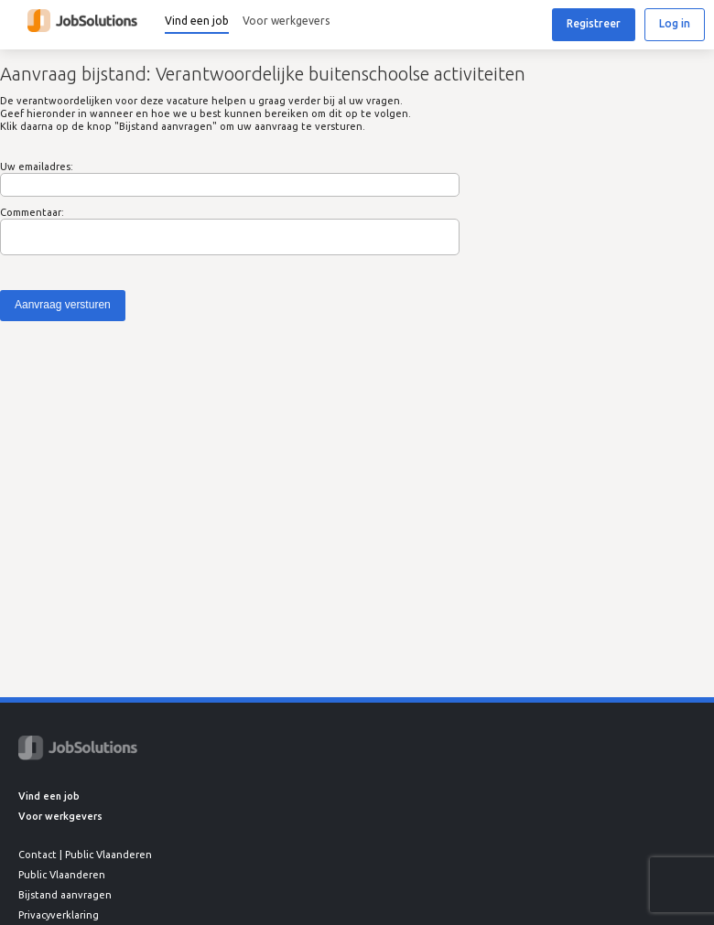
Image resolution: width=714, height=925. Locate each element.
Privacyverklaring (58, 914)
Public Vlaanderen (61, 874)
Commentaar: (32, 212)
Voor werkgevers (286, 21)
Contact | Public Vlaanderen (85, 854)
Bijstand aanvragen (65, 894)
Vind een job (197, 21)
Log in (674, 23)
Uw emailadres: (36, 166)
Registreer (594, 23)
